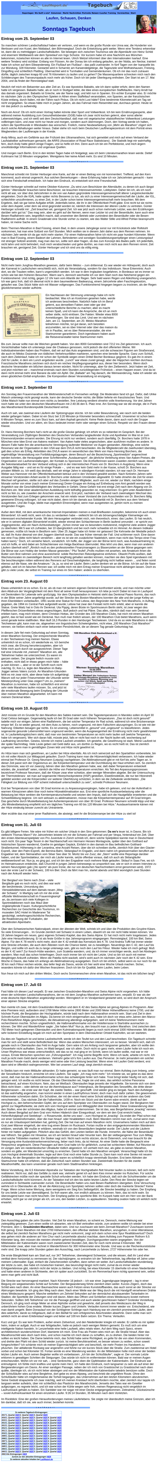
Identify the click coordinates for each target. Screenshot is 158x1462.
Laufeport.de (46, 1459)
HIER (17, 1415)
